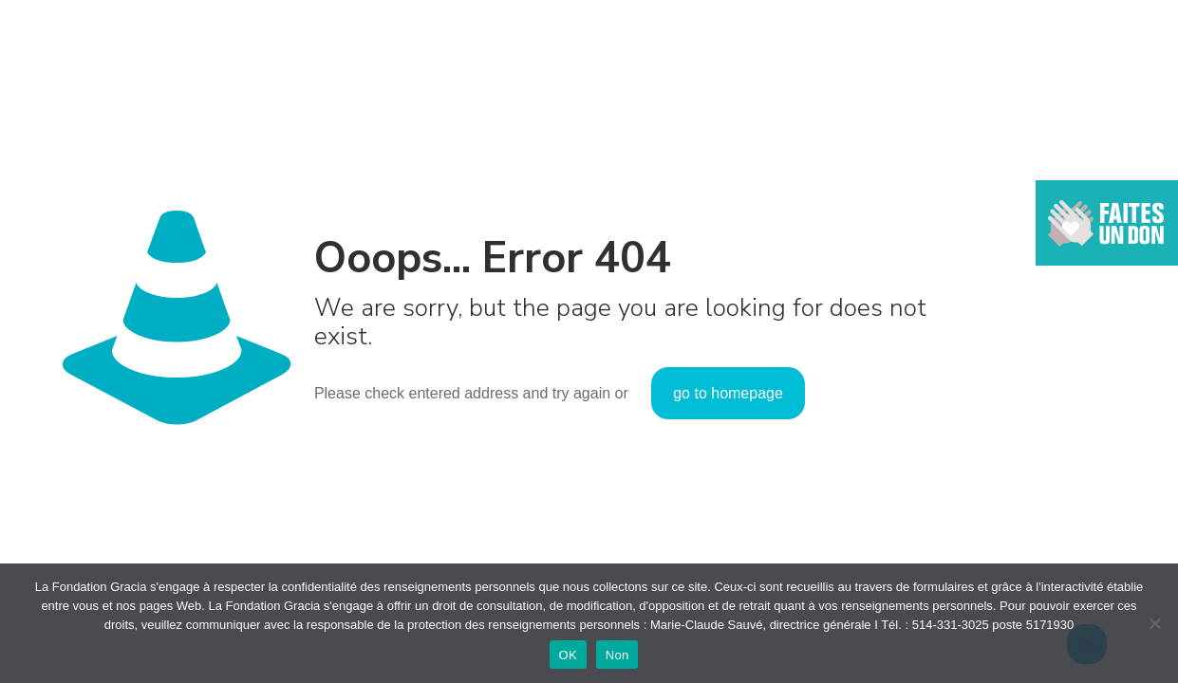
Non (617, 655)
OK (568, 655)
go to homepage (728, 393)
